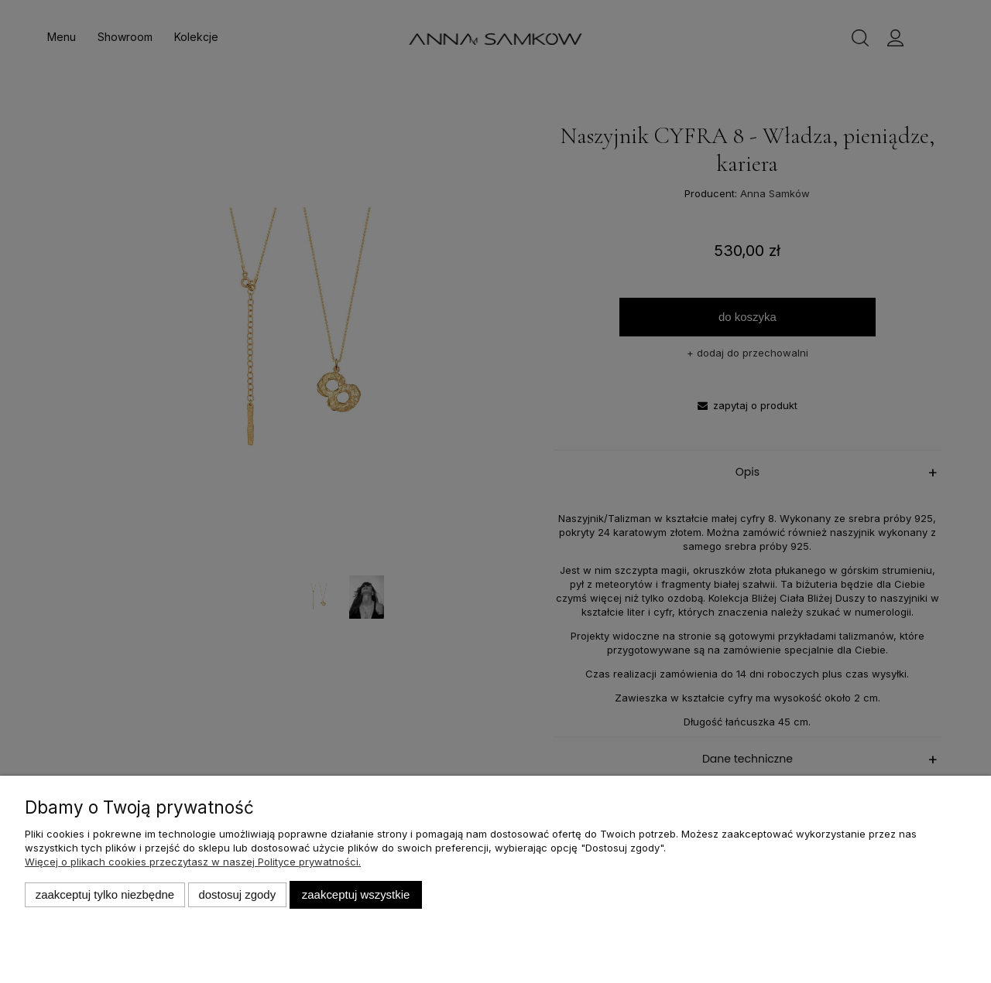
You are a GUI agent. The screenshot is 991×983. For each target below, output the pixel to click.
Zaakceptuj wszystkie (356, 894)
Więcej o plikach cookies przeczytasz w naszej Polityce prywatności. (193, 861)
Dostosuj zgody (237, 894)
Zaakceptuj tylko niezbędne (105, 894)
